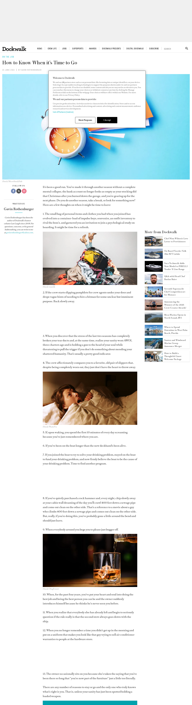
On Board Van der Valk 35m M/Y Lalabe (175, 252)
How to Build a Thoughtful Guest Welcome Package (173, 356)
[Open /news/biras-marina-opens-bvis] (154, 321)
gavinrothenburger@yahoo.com (19, 232)
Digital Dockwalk (135, 49)
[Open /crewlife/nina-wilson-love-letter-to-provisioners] (154, 245)
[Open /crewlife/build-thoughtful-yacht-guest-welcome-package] (154, 361)
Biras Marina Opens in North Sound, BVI (175, 316)
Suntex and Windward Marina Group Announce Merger (175, 343)
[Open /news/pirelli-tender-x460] (154, 271)
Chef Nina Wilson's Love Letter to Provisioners (176, 240)
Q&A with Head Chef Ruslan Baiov (174, 278)
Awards (93, 49)
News (39, 49)
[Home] (14, 48)
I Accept (107, 120)
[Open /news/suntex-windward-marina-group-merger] (154, 348)
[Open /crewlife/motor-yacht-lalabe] (154, 258)
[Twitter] (18, 191)
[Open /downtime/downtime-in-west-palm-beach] (154, 335)
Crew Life (52, 49)
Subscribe (154, 49)
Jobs (64, 49)
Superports (77, 49)
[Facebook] (13, 191)
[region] (97, 99)
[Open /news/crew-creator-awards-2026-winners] (154, 309)
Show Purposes (85, 120)
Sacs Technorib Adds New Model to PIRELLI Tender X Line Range (176, 266)
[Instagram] (24, 191)
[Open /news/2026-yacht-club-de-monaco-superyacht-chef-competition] (154, 296)
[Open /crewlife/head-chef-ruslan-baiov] (154, 283)
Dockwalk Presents (111, 49)
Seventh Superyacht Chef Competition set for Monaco (174, 291)
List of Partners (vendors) (63, 112)
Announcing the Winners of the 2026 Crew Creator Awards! (175, 304)
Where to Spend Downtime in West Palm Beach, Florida (175, 330)
